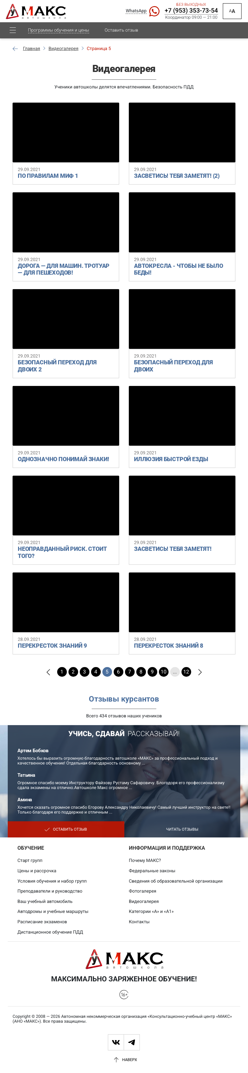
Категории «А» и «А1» (151, 911)
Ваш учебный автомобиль (45, 901)
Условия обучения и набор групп (52, 881)
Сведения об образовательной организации (175, 881)
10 (164, 672)
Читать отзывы (182, 829)
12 (186, 672)
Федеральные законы (152, 871)
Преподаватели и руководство (49, 891)
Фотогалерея (142, 891)
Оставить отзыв (121, 35)
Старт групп (29, 860)
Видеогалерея (144, 901)
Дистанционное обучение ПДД (50, 932)
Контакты (139, 922)
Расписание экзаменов (42, 922)
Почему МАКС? (145, 860)
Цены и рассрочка (36, 871)
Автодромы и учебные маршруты (52, 911)
